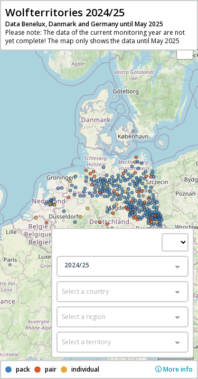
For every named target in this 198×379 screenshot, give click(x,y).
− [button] (185, 51)
